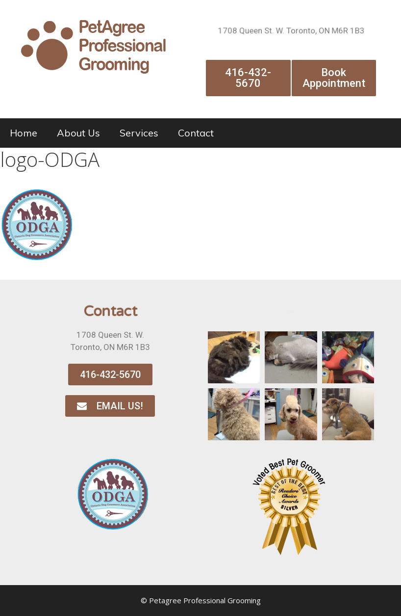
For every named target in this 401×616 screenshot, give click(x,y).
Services (139, 133)
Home (23, 133)
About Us (78, 133)
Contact (196, 133)
